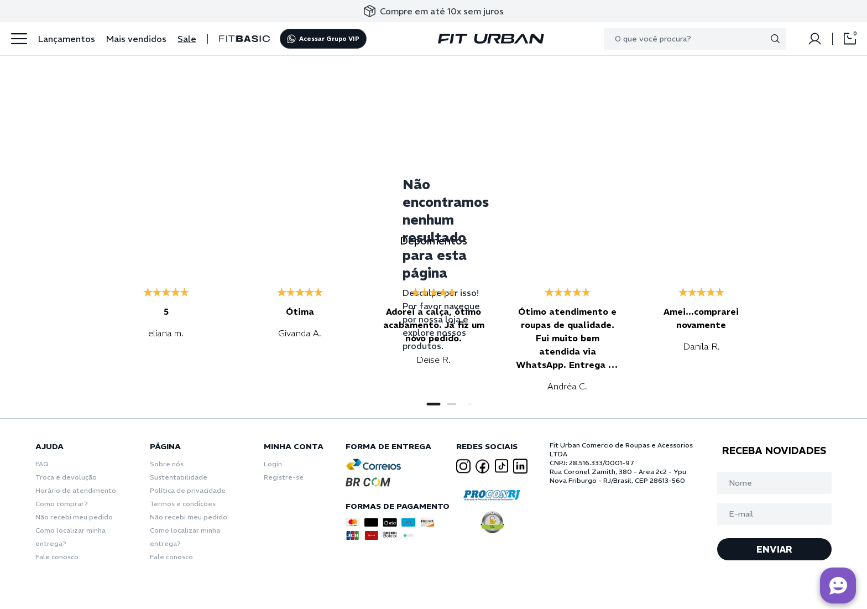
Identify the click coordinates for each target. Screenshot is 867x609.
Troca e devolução (66, 477)
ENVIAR (774, 549)
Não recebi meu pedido (74, 517)
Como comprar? (61, 503)
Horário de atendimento (75, 490)
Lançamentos (66, 38)
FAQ (42, 464)
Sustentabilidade (178, 477)
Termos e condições (183, 503)
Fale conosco (57, 557)
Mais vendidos (136, 38)
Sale (186, 38)
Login (273, 464)
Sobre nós (167, 464)
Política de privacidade (188, 490)
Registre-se (284, 477)
